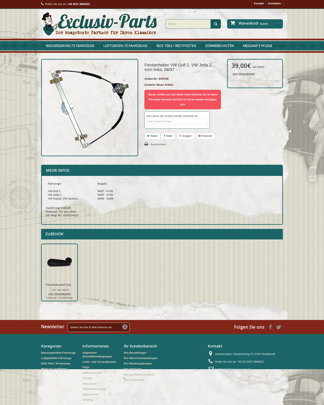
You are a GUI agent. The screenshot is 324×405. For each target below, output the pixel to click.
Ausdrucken (158, 144)
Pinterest (205, 135)
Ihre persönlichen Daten (139, 374)
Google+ (185, 135)
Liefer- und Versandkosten (99, 361)
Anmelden (274, 3)
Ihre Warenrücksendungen (141, 358)
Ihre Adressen (133, 368)
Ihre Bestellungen (135, 352)
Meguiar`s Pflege (257, 45)
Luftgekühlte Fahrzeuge (125, 45)
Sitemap (87, 399)
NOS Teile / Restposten (176, 45)
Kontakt (259, 3)
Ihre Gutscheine (134, 379)
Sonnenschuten (219, 45)
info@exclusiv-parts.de (237, 369)
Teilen (168, 135)
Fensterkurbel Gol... (100, 284)
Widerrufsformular (94, 388)
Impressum (89, 383)
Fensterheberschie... (59, 284)
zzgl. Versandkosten (244, 73)
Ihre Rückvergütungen (138, 363)
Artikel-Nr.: (151, 78)
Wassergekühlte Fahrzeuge (70, 45)
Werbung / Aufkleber (54, 368)
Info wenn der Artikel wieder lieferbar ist (172, 116)
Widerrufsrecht (91, 372)
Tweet (152, 135)
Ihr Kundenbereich (140, 346)
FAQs (85, 367)
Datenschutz (90, 394)
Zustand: (150, 84)
